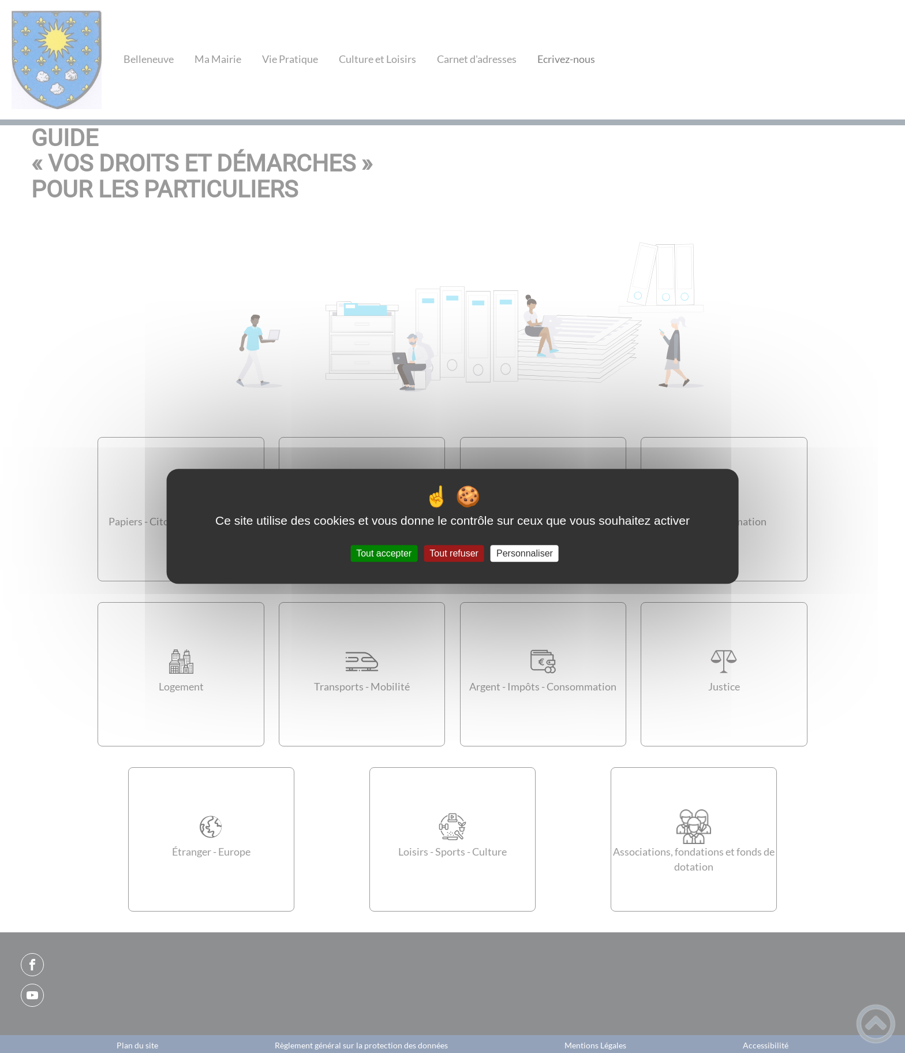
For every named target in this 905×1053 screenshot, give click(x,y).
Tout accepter (384, 553)
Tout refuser (453, 553)
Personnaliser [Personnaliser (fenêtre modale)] (524, 553)
